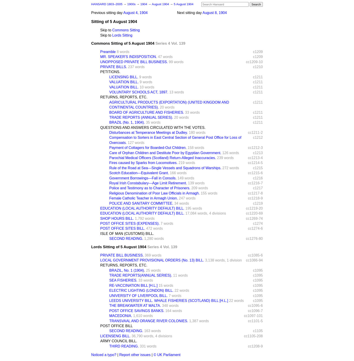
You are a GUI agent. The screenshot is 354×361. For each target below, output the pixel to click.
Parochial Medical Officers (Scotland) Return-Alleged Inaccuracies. (162, 158)
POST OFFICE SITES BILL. (122, 228)
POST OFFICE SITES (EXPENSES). (130, 223)
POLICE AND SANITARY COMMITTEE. (141, 203)
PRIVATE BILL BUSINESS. (122, 255)
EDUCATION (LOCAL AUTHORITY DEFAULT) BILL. (142, 208)
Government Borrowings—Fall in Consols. (143, 178)
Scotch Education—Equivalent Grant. (139, 173)
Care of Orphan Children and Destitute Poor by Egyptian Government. (165, 153)
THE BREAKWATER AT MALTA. (135, 306)
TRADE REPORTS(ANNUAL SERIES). (140, 275)
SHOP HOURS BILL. (117, 218)
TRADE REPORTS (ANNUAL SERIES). (141, 117)
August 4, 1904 (135, 13)
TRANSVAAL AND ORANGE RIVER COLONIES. (148, 321)
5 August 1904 (183, 4)
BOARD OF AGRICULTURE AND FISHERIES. (146, 112)
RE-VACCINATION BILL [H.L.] (133, 285)
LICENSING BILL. (123, 77)
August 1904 (161, 4)
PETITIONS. (110, 72)
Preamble (108, 52)
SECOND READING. (126, 239)
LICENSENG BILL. (115, 336)
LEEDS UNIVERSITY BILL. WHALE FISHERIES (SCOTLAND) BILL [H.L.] (168, 301)
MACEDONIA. (120, 316)
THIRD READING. (124, 346)
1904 (144, 4)
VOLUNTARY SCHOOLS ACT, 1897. (138, 92)
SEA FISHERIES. (123, 280)
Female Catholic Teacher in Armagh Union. (143, 198)
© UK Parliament (167, 355)
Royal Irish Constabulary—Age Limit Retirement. (148, 183)
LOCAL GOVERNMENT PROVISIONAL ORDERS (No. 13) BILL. (152, 260)
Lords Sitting (122, 35)
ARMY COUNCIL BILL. (118, 341)
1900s (131, 4)
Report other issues (135, 355)
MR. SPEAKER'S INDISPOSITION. (128, 57)
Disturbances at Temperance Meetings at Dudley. (148, 132)
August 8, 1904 (215, 13)
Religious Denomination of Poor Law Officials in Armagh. (154, 193)
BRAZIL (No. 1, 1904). (127, 122)
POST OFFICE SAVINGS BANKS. (136, 311)
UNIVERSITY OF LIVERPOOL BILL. (138, 296)
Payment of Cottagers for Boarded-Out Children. (147, 148)
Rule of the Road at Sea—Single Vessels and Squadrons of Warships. (165, 168)
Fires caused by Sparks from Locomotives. (143, 163)
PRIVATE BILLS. (113, 67)
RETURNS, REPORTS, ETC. (123, 97)
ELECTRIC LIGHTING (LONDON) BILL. (141, 290)
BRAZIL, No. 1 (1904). (127, 270)
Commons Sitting (126, 30)
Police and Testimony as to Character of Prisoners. (149, 188)
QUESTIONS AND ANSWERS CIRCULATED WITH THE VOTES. (152, 128)
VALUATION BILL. (124, 82)
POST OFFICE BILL (116, 326)
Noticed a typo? (103, 355)
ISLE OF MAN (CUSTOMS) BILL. (127, 234)
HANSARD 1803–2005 (106, 4)
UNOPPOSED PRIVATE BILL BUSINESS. (134, 62)
